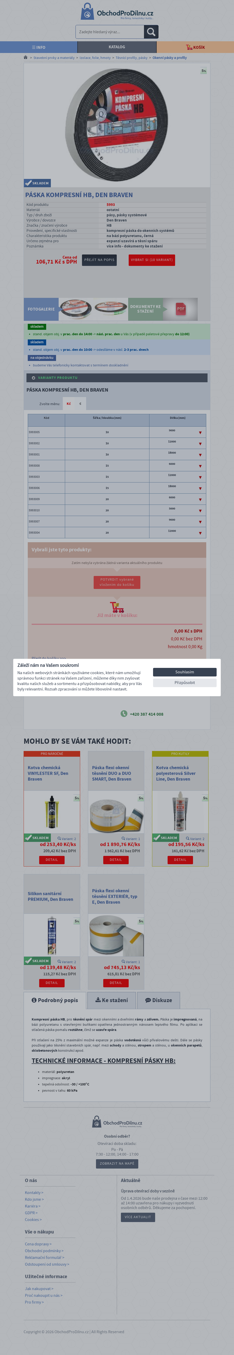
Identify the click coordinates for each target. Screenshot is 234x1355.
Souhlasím (184, 672)
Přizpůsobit (185, 682)
